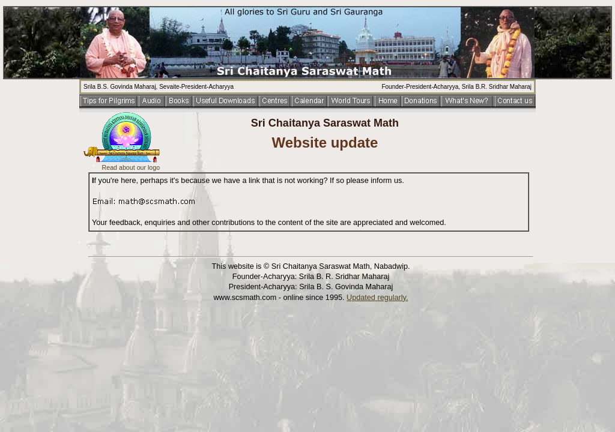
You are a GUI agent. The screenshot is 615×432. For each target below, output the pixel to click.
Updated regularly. (377, 297)
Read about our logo (131, 167)
